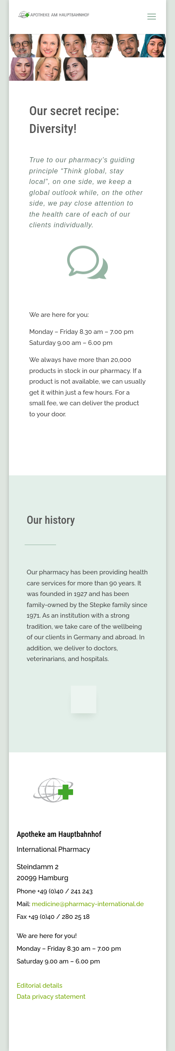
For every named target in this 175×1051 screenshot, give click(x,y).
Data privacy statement (51, 996)
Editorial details (39, 985)
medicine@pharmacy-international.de (88, 904)
